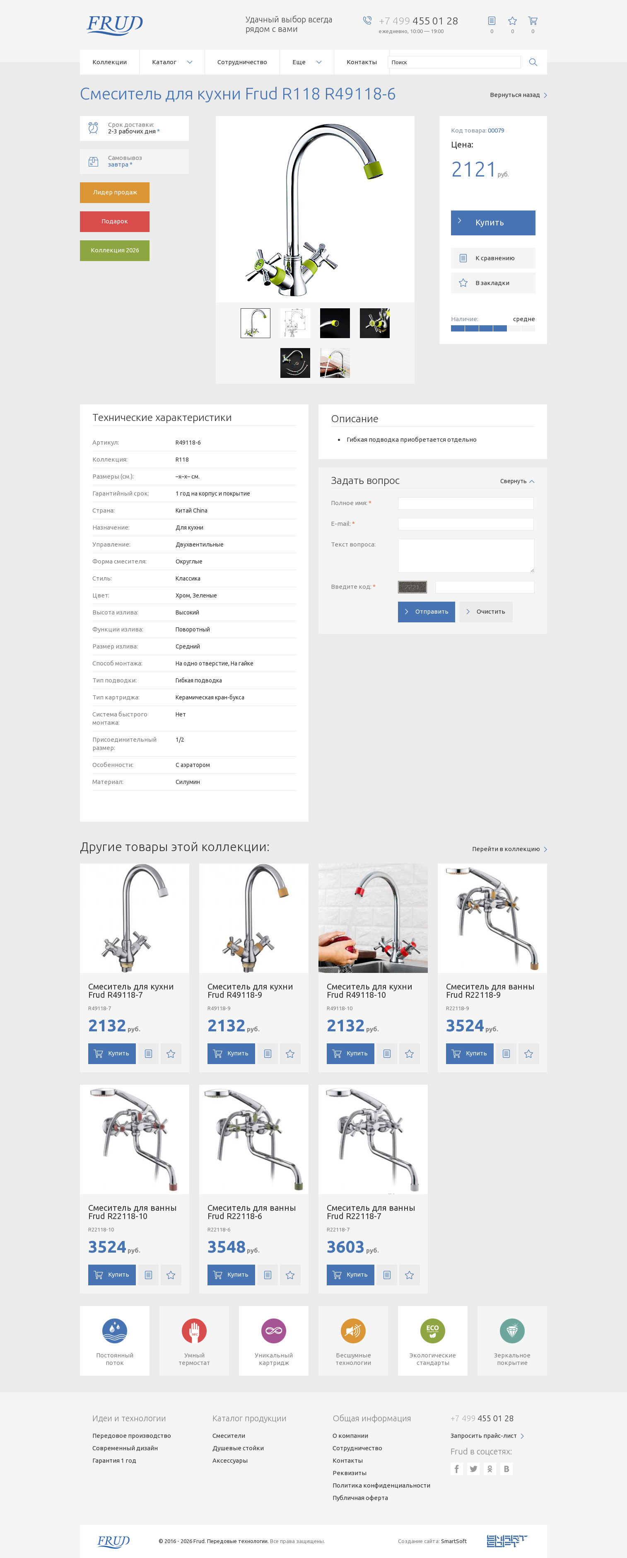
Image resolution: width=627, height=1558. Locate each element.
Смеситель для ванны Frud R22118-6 (251, 1212)
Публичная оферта (360, 1497)
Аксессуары (230, 1460)
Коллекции (109, 61)
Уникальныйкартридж (274, 1359)
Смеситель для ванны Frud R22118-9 (490, 990)
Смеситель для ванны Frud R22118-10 (132, 1212)
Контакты (362, 61)
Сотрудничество (242, 61)
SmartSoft (454, 1541)
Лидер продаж (115, 192)
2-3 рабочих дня (148, 128)
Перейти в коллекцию (506, 848)
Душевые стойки (238, 1448)
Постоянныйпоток (114, 1359)
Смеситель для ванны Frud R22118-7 (371, 1212)
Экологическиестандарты (433, 1359)
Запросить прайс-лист (484, 1435)
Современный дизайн (125, 1448)
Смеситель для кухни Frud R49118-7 (131, 990)
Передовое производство (131, 1435)
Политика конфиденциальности (381, 1485)
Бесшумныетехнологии (353, 1359)
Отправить (432, 611)
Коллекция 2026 (115, 250)
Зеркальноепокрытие (512, 1359)
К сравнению (495, 257)
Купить (489, 222)
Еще (299, 61)
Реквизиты (350, 1472)
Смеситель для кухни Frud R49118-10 (369, 990)
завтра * (148, 161)
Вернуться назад (515, 94)
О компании (350, 1435)
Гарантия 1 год (114, 1460)
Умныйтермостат (194, 1359)
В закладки (492, 282)
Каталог (164, 61)
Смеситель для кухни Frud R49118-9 (250, 990)
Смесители (228, 1435)
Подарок (114, 221)
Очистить (491, 611)
